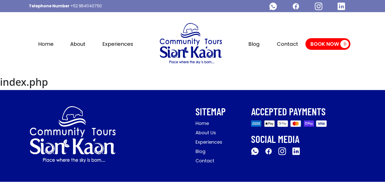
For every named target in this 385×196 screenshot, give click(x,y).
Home (46, 44)
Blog (254, 44)
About (77, 44)
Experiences (117, 44)
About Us (206, 132)
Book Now (329, 44)
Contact (287, 44)
